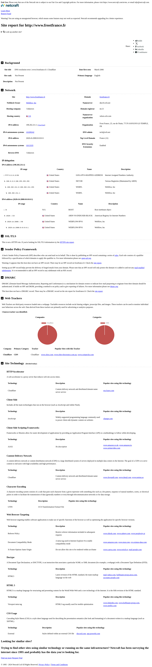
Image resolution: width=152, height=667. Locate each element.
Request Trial (17, 658)
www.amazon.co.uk (110, 445)
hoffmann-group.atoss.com (126, 575)
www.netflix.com (109, 606)
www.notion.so (138, 477)
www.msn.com (124, 542)
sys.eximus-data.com (139, 542)
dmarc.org (114, 286)
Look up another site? (12, 32)
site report (97, 263)
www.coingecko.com (86, 355)
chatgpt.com (108, 419)
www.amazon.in (125, 445)
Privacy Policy (44, 665)
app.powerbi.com (93, 634)
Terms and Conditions (59, 665)
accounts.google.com (111, 578)
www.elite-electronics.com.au (65, 355)
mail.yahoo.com (109, 575)
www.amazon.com (110, 542)
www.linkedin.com (110, 603)
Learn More (5, 11)
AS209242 (30, 132)
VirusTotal (41, 125)
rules (116, 255)
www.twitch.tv (122, 550)
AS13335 (29, 145)
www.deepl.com (125, 477)
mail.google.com (135, 550)
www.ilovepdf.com (110, 477)
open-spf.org (86, 258)
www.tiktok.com (109, 533)
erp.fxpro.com (108, 391)
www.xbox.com (47, 355)
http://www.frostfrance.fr (35, 97)
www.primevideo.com (111, 448)
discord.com (81, 634)
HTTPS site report (67, 242)
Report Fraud (6, 14)
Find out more (6, 658)
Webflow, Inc (31, 103)
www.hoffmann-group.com (129, 603)
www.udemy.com (123, 533)
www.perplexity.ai (138, 533)
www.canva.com (109, 550)
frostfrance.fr (105, 97)
